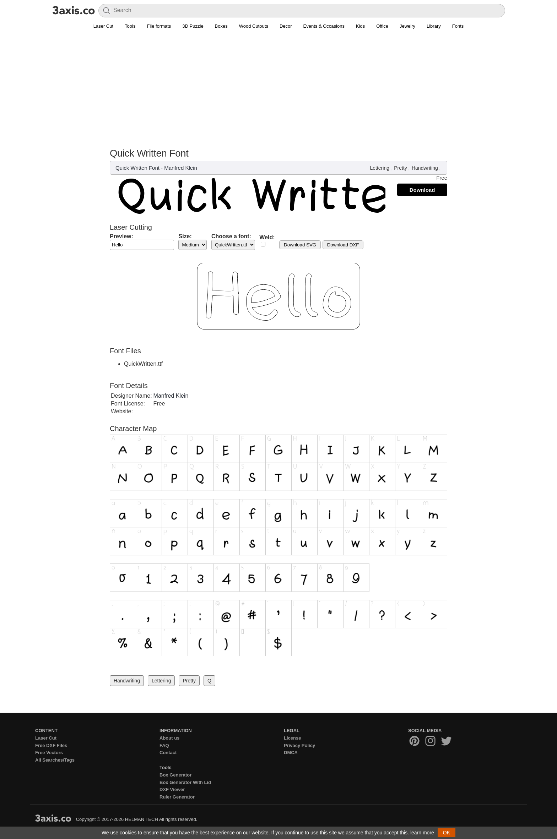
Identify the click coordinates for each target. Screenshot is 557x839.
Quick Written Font (137, 168)
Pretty (400, 168)
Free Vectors (49, 752)
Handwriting (425, 168)
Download (422, 190)
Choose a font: (231, 236)
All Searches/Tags (55, 760)
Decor (286, 26)
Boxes (221, 26)
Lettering (379, 168)
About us (169, 738)
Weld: (267, 237)
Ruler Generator (177, 797)
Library (434, 26)
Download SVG (300, 244)
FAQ (164, 745)
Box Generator (175, 775)
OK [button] (446, 832)
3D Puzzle (192, 26)
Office (382, 26)
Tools (130, 26)
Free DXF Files (51, 745)
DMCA (291, 752)
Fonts (458, 26)
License (292, 738)
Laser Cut (103, 26)
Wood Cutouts (253, 26)
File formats (159, 26)
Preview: (121, 236)
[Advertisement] (278, 85)
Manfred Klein (180, 168)
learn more (422, 832)
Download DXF (343, 244)
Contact (168, 752)
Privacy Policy (299, 745)
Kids (360, 26)
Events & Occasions (324, 26)
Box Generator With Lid (185, 782)
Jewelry (407, 26)
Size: (184, 236)
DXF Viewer (172, 789)
